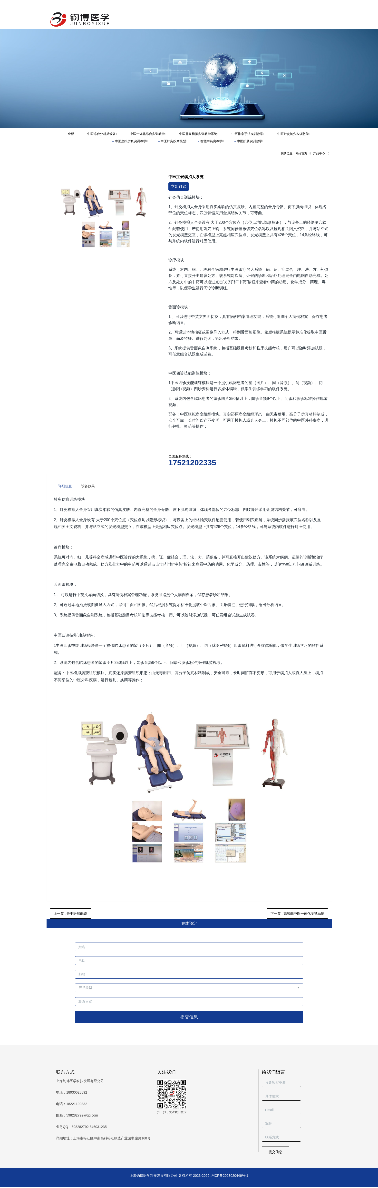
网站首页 (301, 153)
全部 (71, 134)
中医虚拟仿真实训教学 (131, 141)
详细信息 (66, 486)
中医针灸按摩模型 (174, 141)
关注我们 (166, 1072)
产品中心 (319, 153)
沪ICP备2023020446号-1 (229, 1176)
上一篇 (70, 914)
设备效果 (90, 486)
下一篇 (298, 914)
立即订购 (178, 186)
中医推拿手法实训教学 (248, 134)
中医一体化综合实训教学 (148, 134)
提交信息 (189, 1017)
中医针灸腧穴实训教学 (293, 134)
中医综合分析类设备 (102, 134)
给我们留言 (273, 1072)
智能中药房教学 (212, 141)
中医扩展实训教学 (250, 141)
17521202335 (192, 462)
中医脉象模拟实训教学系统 (198, 134)
